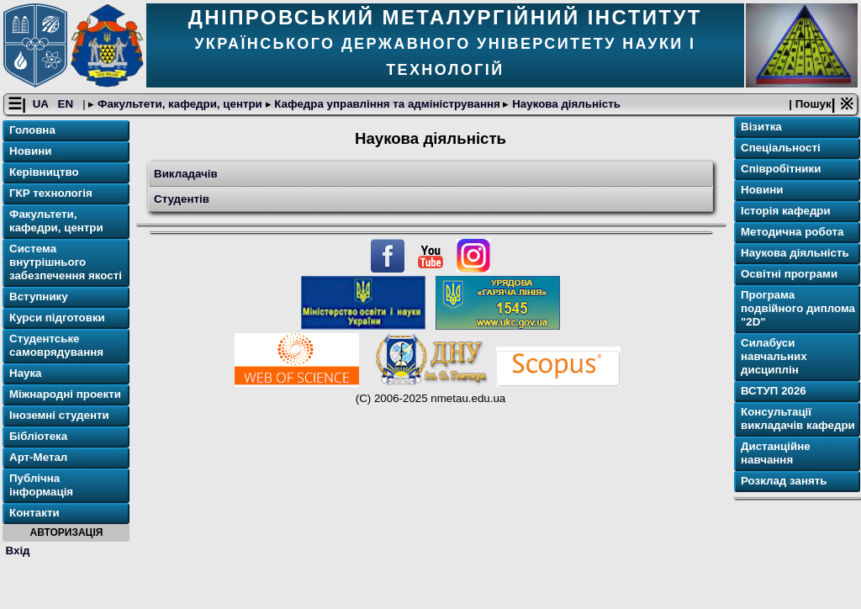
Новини (30, 151)
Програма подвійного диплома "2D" (798, 308)
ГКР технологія (50, 193)
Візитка (761, 126)
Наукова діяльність (564, 104)
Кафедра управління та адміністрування (388, 104)
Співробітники (781, 168)
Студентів (181, 199)
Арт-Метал (38, 457)
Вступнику (38, 296)
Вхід (18, 550)
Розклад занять (784, 480)
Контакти (34, 512)
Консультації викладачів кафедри (798, 418)
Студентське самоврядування (56, 345)
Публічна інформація (41, 485)
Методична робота (792, 231)
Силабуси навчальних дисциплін (774, 356)
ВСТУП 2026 (773, 390)
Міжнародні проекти (65, 394)
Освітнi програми (789, 273)
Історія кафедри (786, 210)
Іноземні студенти (59, 415)
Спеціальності (781, 147)
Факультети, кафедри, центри (179, 104)
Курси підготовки (57, 317)
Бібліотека (38, 436)
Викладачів (186, 173)
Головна (32, 130)
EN (67, 104)
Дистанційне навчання (776, 453)
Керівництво (44, 172)
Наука (25, 373)
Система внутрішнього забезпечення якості (65, 262)
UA (42, 104)
